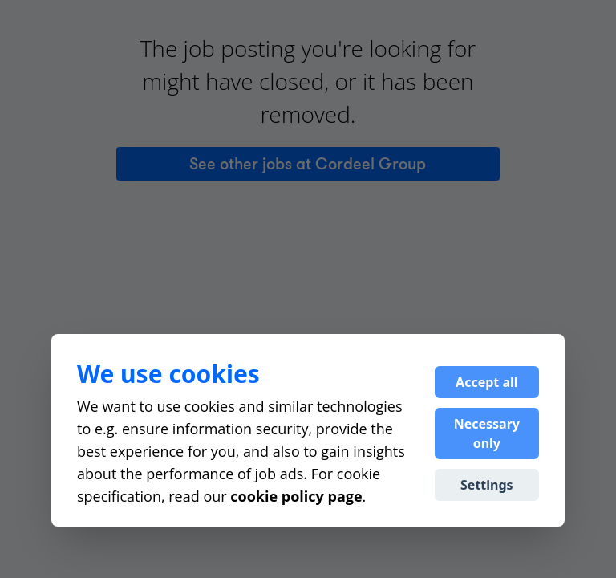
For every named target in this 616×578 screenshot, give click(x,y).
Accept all (486, 382)
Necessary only (487, 433)
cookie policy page (296, 496)
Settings (486, 485)
